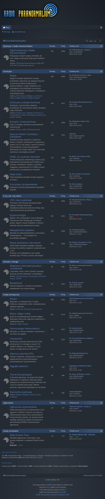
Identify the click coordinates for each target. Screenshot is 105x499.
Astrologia (31, 115)
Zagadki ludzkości (19, 366)
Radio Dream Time (19, 435)
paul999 (63, 492)
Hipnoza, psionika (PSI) (21, 353)
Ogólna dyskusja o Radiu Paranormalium (22, 51)
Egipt (18, 394)
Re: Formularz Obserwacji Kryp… (81, 215)
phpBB (49, 485)
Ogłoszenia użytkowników (23, 406)
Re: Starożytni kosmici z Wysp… (81, 200)
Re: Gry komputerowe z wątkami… (81, 338)
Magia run (30, 96)
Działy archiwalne (10, 431)
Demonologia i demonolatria (24, 328)
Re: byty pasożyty (75, 328)
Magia (13, 75)
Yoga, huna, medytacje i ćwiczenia (28, 113)
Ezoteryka (7, 71)
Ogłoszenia (8, 402)
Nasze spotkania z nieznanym (25, 242)
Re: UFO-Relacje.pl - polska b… (80, 50)
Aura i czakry (21, 129)
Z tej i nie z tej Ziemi (12, 196)
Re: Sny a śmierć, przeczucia (79, 174)
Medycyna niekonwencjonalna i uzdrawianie (26, 267)
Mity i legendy (22, 324)
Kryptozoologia (18, 215)
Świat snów (15, 174)
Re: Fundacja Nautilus (77, 230)
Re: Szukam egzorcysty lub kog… (81, 313)
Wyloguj (7, 32)
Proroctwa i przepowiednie (23, 184)
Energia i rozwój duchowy (23, 121)
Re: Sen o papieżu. (76, 184)
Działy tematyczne (11, 294)
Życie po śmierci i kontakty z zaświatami (24, 135)
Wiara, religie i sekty (20, 313)
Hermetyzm (20, 96)
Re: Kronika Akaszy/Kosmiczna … (81, 102)
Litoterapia (33, 276)
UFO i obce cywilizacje (21, 200)
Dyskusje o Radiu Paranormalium (18, 46)
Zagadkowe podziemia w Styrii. (80, 366)
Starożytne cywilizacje (21, 392)
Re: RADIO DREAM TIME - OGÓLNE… (82, 434)
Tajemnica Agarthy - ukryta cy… (80, 406)
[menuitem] (101, 27)
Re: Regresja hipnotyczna (78, 353)
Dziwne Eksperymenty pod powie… (82, 298)
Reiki (18, 278)
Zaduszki (72, 134)
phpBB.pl (62, 490)
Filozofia (19, 309)
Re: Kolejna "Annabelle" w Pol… (80, 242)
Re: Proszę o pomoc (76, 282)
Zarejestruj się (19, 32)
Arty (48, 487)
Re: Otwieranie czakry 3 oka (79, 121)
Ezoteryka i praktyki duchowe (25, 102)
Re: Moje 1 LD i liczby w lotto (79, 156)
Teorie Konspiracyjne (21, 374)
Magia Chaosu (20, 98)
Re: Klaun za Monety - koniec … (80, 374)
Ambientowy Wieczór (26, 65)
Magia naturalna (33, 98)
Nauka (13, 298)
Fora (7, 27)
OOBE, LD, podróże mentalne (25, 156)
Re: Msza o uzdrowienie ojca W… (81, 265)
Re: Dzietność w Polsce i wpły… (80, 75)
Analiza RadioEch (75, 391)
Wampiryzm (16, 283)
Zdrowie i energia (10, 261)
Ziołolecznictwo (22, 276)
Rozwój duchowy (33, 129)
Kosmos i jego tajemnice (33, 309)
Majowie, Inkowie (28, 394)
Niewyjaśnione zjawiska (22, 230)
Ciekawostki (16, 338)
